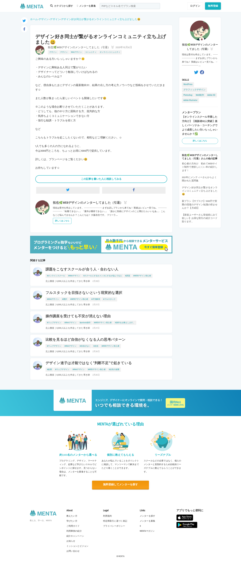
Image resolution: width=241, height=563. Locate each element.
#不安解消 (95, 299)
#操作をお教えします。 (125, 323)
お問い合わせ (73, 551)
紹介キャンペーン (75, 536)
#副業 (49, 370)
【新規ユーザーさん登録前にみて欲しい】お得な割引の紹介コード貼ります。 (199, 218)
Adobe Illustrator (190, 100)
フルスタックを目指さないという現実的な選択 (84, 293)
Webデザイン (76, 52)
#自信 (95, 346)
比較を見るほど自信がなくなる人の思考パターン (86, 340)
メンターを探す (147, 516)
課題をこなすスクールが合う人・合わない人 (82, 269)
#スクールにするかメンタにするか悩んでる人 (103, 276)
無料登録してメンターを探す (120, 484)
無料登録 (213, 6)
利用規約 (107, 516)
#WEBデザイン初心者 (142, 276)
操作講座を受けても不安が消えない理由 (78, 316)
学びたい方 (71, 521)
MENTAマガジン (147, 531)
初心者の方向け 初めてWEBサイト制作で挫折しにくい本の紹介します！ (199, 167)
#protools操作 (85, 323)
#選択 (64, 299)
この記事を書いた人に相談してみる (101, 179)
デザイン (44, 19)
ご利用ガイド (73, 526)
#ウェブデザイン (54, 323)
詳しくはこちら (62, 221)
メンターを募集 (86, 6)
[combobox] (130, 6)
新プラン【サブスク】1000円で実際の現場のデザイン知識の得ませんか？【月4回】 (199, 204)
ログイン (195, 6)
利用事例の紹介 (74, 531)
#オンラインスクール (56, 276)
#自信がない (85, 346)
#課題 (127, 276)
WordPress (187, 84)
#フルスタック (109, 299)
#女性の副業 (114, 370)
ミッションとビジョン (77, 546)
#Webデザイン (74, 276)
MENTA (121, 556)
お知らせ (70, 541)
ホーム (34, 19)
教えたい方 (71, 516)
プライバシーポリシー (114, 526)
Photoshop (187, 95)
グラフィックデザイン (194, 90)
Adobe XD (211, 95)
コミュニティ (90, 52)
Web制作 (200, 95)
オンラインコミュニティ (110, 52)
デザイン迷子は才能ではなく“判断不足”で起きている (89, 363)
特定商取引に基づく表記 (115, 521)
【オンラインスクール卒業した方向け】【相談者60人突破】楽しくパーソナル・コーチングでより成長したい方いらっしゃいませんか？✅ (199, 125)
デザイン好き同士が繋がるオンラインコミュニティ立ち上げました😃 (100, 19)
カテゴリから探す (61, 5)
